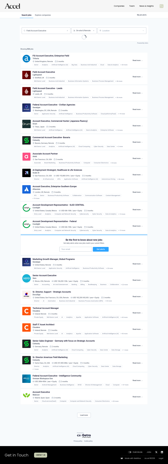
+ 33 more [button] (108, 302)
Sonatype (36, 108)
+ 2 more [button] (120, 147)
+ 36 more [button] (119, 81)
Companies (119, 6)
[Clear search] (67, 30)
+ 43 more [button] (124, 318)
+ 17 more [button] (107, 197)
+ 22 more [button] (124, 285)
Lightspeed (37, 75)
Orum (35, 125)
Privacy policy (78, 441)
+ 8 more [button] (114, 164)
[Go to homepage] (12, 6)
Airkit (35, 158)
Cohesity (36, 141)
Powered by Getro (142, 43)
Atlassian (36, 191)
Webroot (36, 394)
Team (132, 6)
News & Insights (146, 6)
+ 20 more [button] (124, 65)
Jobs (149, 452)
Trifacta (36, 58)
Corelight (36, 207)
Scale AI (36, 174)
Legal (161, 458)
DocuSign (37, 295)
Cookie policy (88, 441)
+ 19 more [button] (121, 114)
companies (43, 15)
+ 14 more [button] (119, 131)
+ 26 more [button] (120, 181)
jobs (27, 15)
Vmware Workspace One (43, 378)
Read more (138, 61)
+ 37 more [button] (125, 384)
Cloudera (36, 312)
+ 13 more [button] (122, 214)
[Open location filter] (143, 30)
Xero (35, 279)
